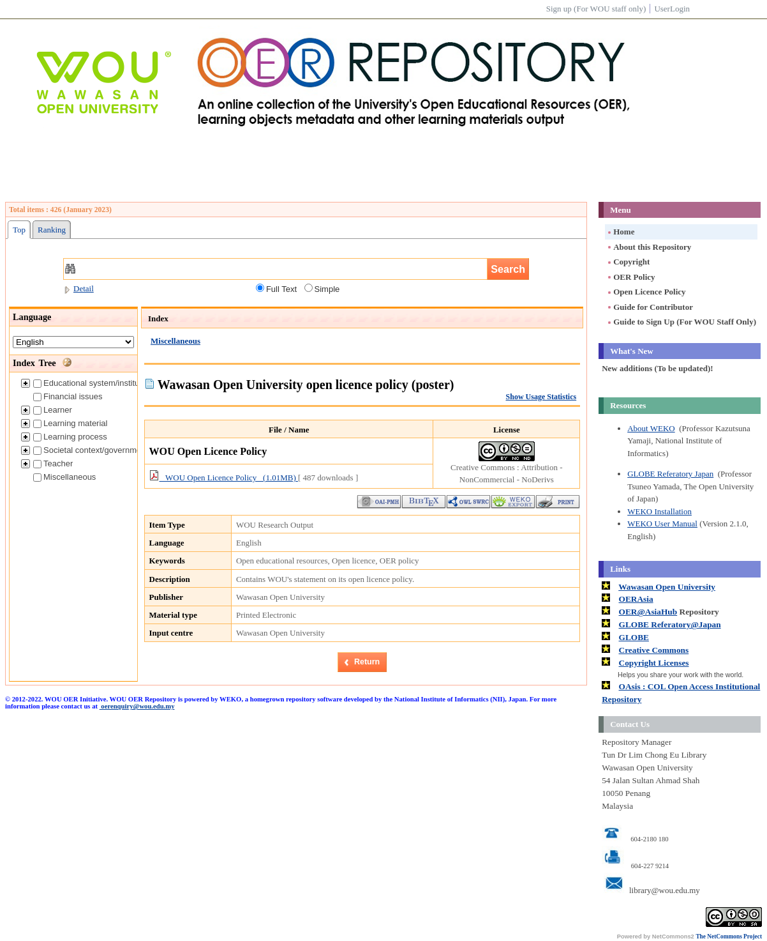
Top (19, 229)
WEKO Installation (659, 511)
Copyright (628, 261)
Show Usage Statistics (541, 396)
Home (620, 231)
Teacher (53, 463)
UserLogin (672, 8)
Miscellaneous (64, 477)
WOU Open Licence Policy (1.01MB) (223, 477)
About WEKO (651, 428)
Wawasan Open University (666, 587)
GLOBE (634, 637)
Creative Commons (654, 650)
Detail (78, 288)
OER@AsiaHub (648, 611)
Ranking (52, 229)
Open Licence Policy (645, 291)
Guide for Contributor (649, 307)
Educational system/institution (93, 383)
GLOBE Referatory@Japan (670, 624)
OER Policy (630, 277)
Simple (322, 289)
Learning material (70, 423)
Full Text (276, 289)
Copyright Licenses (654, 663)
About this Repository (648, 247)
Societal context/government (90, 450)
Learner (52, 410)
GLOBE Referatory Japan (670, 473)
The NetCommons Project (729, 936)
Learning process (70, 436)
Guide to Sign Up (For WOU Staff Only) (681, 321)
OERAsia (636, 599)
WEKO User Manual (662, 523)
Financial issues (68, 396)
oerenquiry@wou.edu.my (137, 706)
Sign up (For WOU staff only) (596, 8)
